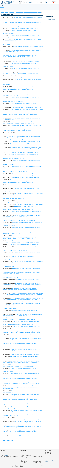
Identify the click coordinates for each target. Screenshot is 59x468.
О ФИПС (2, 8)
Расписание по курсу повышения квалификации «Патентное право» (25, 28)
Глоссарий (26, 465)
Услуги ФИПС (44, 8)
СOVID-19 (30, 2)
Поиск (11, 8)
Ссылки (31, 465)
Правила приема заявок (37, 452)
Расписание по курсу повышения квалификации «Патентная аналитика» (26, 107)
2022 (6, 440)
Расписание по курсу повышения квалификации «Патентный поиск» (26, 26)
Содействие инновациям (26, 8)
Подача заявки (16, 8)
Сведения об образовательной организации (51, 19)
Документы (50, 8)
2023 (4, 440)
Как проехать (52, 465)
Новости (12, 465)
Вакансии (22, 465)
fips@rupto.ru (6, 455)
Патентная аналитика (36, 8)
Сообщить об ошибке (14, 466)
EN (26, 2)
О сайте (42, 465)
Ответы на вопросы (36, 465)
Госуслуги (7, 8)
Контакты (21, 466)
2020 (12, 440)
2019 (15, 440)
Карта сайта (47, 465)
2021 (9, 440)
